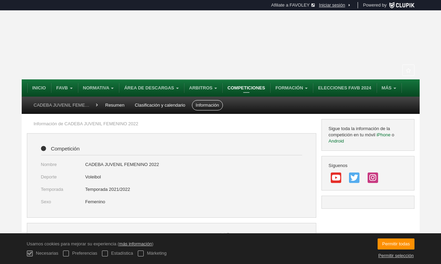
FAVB (64, 87)
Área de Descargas (151, 87)
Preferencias (80, 253)
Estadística (117, 253)
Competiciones (246, 87)
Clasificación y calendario (160, 105)
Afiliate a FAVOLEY (293, 5)
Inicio (39, 87)
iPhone (383, 134)
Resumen (115, 105)
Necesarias (43, 253)
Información (207, 105)
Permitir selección (396, 255)
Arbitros (203, 87)
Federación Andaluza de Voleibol (121, 44)
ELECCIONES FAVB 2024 (344, 87)
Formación (291, 87)
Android (336, 141)
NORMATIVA (98, 87)
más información (135, 243)
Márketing (152, 253)
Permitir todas (396, 243)
